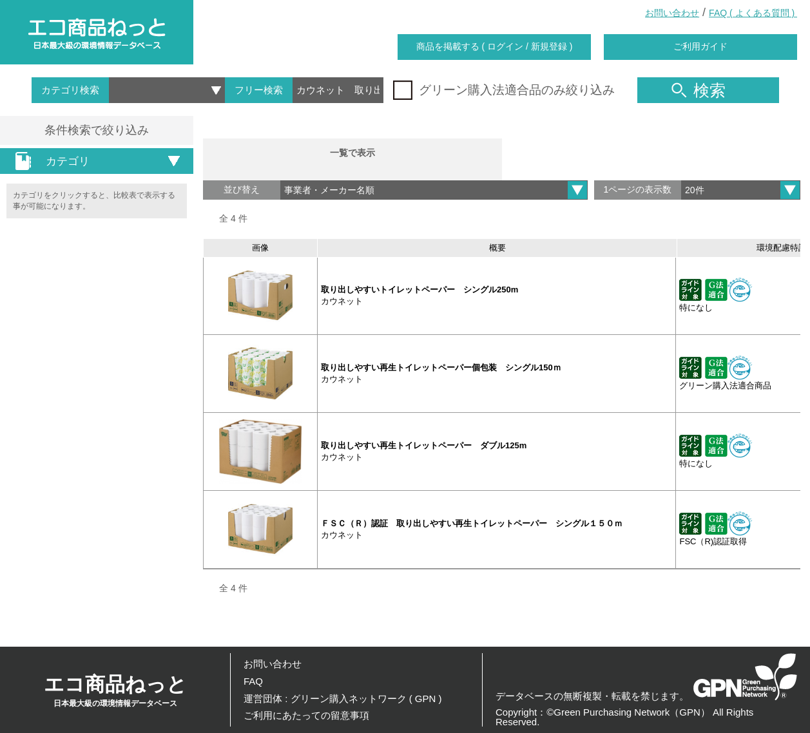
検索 (698, 90)
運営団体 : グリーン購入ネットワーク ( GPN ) (343, 698)
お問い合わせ (672, 13)
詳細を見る (764, 298)
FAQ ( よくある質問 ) (753, 13)
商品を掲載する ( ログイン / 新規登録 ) (494, 46)
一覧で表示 (352, 154)
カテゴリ (48, 161)
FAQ (253, 681)
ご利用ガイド (700, 46)
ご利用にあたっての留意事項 (306, 715)
